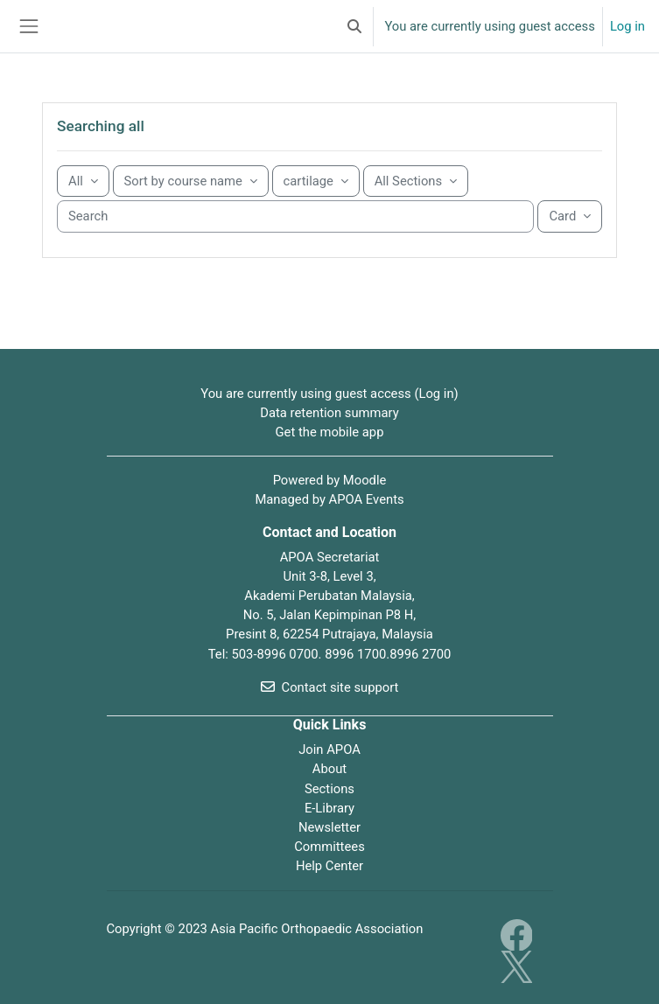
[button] (354, 26)
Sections (329, 789)
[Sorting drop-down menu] (191, 181)
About (329, 769)
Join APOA (329, 749)
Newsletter (329, 827)
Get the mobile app (330, 432)
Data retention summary (329, 413)
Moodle (365, 480)
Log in (627, 26)
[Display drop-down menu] (569, 216)
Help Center (329, 866)
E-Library (329, 808)
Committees (329, 846)
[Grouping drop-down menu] (83, 181)
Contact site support (330, 687)
